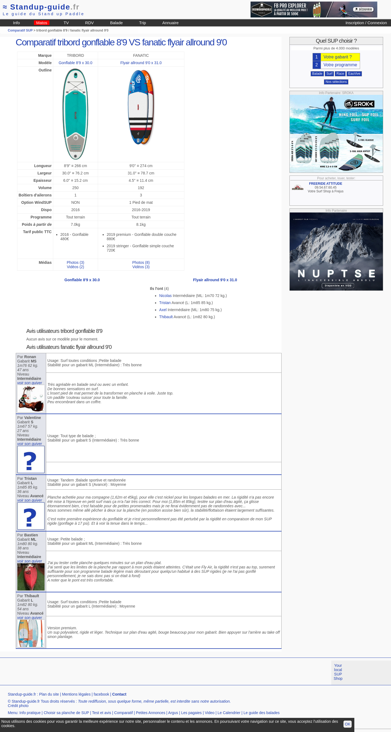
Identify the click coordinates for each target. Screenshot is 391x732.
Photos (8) (141, 262)
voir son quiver (29, 383)
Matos (41, 22)
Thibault (166, 317)
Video (210, 713)
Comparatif (123, 713)
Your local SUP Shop (338, 672)
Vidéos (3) (141, 267)
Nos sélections (336, 82)
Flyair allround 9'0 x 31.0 (141, 63)
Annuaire (170, 22)
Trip (142, 22)
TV (66, 22)
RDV (89, 22)
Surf (329, 74)
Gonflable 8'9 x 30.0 (75, 63)
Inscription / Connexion (366, 22)
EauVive (354, 74)
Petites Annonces (150, 713)
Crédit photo (18, 705)
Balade (116, 22)
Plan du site (49, 694)
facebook (101, 694)
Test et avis (101, 713)
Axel (162, 310)
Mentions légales (76, 694)
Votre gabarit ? (338, 57)
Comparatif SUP (20, 30)
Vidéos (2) (75, 267)
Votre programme (340, 64)
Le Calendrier (228, 713)
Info (16, 22)
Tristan (165, 303)
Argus (173, 713)
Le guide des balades (262, 713)
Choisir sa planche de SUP (66, 713)
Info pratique (30, 713)
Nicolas (165, 295)
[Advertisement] (99, 673)
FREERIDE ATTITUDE (325, 184)
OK (347, 724)
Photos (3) (75, 262)
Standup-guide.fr (22, 694)
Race (340, 74)
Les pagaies (191, 713)
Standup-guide (41, 7)
